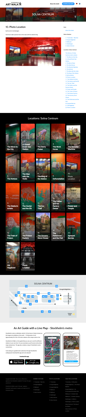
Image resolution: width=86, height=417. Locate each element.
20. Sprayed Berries (70, 103)
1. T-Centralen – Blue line (71, 37)
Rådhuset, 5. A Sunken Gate (71, 393)
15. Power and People (70, 89)
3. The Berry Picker (70, 63)
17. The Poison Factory (71, 93)
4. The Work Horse (70, 65)
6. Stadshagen (52, 395)
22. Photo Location (70, 107)
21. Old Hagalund (69, 105)
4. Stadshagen (69, 43)
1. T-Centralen (52, 382)
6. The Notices (69, 69)
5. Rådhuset (52, 392)
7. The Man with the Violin (72, 71)
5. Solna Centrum (69, 46)
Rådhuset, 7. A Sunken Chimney (72, 396)
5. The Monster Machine (71, 67)
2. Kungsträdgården (70, 39)
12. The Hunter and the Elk (72, 81)
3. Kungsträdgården (53, 387)
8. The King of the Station (71, 73)
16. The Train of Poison (71, 91)
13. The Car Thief (69, 83)
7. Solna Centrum (53, 397)
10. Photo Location (70, 77)
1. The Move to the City (71, 57)
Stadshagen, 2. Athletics (70, 399)
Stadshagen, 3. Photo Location (72, 401)
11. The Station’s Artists (71, 79)
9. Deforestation (69, 75)
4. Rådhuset (52, 389)
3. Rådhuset (68, 41)
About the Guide (69, 30)
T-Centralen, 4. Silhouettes (71, 382)
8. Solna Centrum (53, 400)
